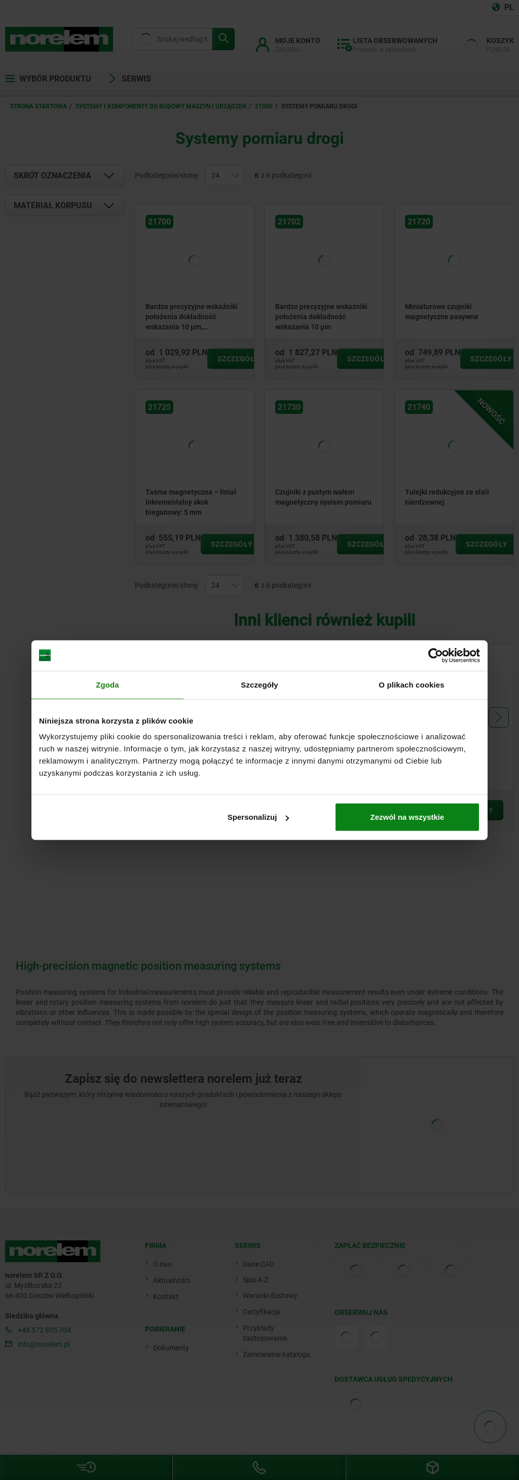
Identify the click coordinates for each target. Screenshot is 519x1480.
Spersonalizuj (258, 817)
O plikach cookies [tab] (411, 684)
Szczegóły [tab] (259, 684)
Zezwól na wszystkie (407, 817)
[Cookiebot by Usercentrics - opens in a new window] (435, 655)
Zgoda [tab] (107, 684)
